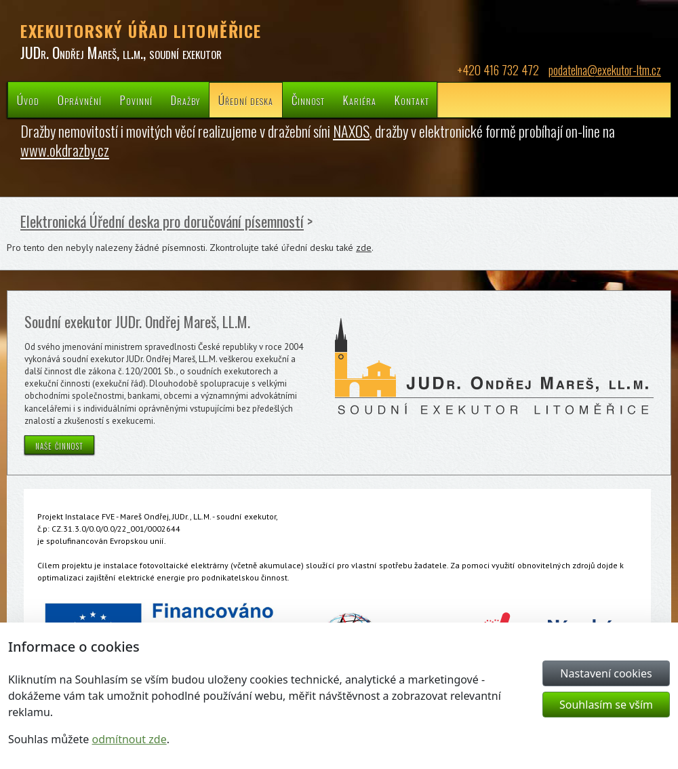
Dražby (185, 100)
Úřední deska (245, 100)
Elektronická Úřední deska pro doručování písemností (162, 221)
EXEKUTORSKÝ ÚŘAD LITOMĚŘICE (141, 30)
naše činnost (59, 444)
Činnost (308, 100)
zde (364, 247)
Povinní (136, 100)
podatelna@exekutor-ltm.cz (605, 70)
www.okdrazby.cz (64, 150)
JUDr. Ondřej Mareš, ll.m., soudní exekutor (121, 52)
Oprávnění (80, 100)
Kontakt (412, 100)
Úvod (28, 100)
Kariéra (359, 100)
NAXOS (351, 131)
